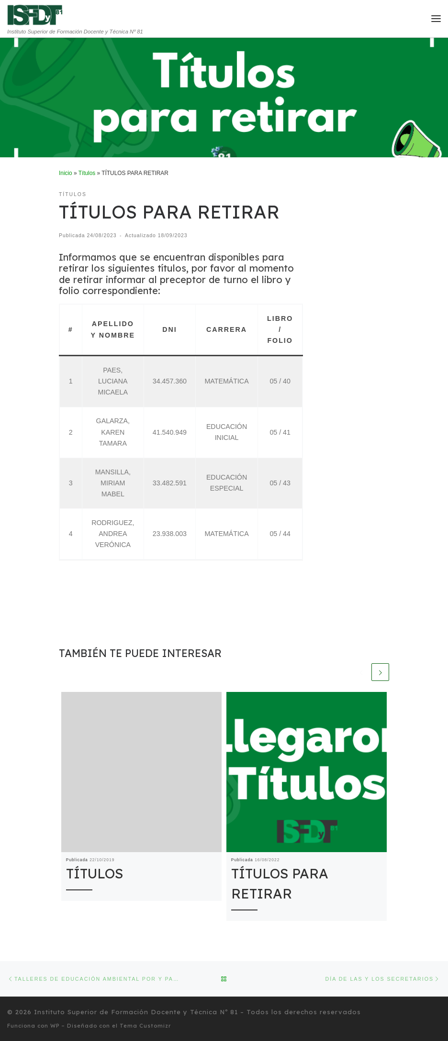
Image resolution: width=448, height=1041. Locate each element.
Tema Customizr (145, 1025)
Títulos (87, 173)
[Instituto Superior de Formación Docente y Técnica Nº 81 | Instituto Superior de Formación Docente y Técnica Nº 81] (35, 14)
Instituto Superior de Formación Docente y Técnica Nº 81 (136, 1012)
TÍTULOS (94, 874)
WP (54, 1025)
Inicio (65, 173)
